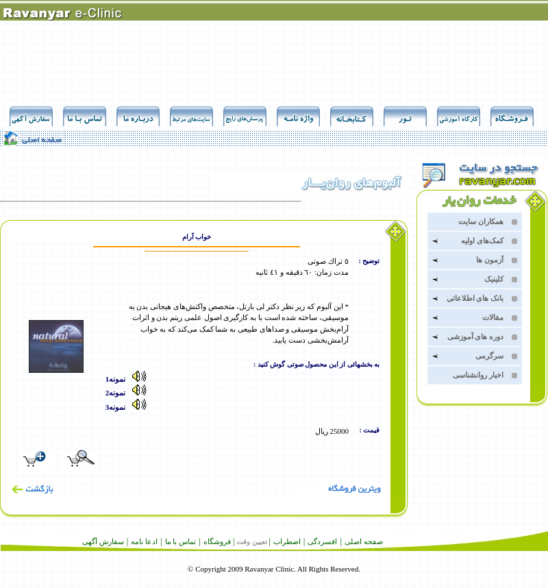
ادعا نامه (144, 541)
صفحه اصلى (364, 541)
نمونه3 (131, 407)
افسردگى (322, 541)
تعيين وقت (252, 542)
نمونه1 (131, 379)
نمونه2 (131, 393)
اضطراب (287, 541)
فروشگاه (217, 541)
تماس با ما (181, 541)
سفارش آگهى (103, 541)
